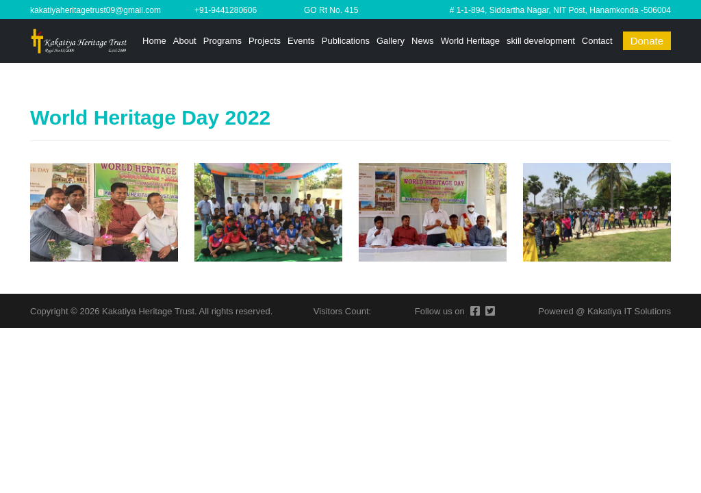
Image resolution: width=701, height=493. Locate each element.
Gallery (391, 41)
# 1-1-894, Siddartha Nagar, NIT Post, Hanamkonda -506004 (560, 10)
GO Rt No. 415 (331, 10)
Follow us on (440, 311)
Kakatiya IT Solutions (629, 311)
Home (154, 41)
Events (301, 41)
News (422, 41)
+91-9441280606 (225, 10)
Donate (646, 41)
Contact (597, 41)
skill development (541, 41)
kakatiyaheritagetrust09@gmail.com (95, 10)
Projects (264, 41)
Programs (222, 41)
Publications (346, 41)
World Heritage (470, 41)
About (184, 41)
